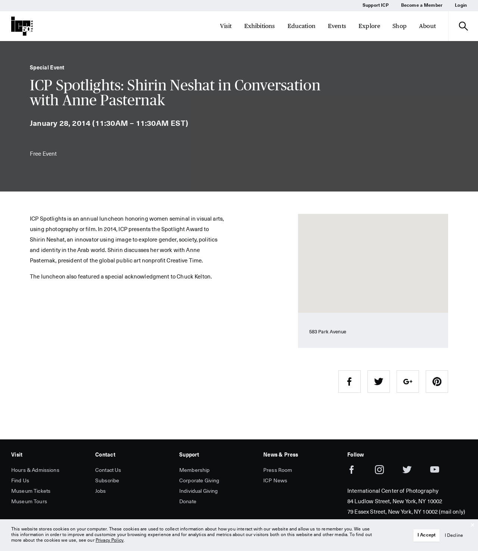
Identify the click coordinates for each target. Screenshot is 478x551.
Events (337, 25)
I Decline (454, 535)
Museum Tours (29, 501)
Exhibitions (259, 25)
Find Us (20, 480)
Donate (187, 501)
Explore (369, 25)
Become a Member (422, 5)
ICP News (275, 480)
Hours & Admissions (35, 470)
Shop (399, 25)
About (427, 25)
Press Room (277, 470)
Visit (226, 25)
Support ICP (376, 5)
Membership (194, 470)
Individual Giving (198, 491)
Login (461, 5)
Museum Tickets (30, 491)
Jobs (100, 491)
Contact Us (108, 470)
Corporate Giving (199, 480)
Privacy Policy (110, 540)
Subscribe (107, 480)
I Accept (427, 535)
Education (302, 25)
